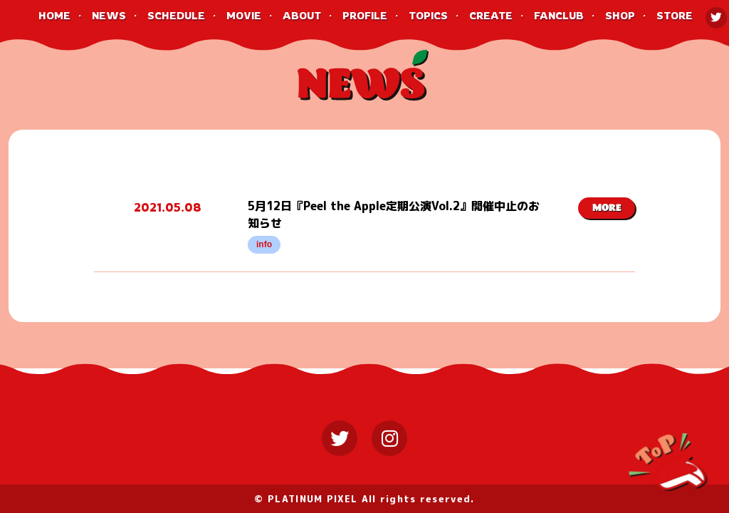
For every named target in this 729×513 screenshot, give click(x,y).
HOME (54, 15)
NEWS (109, 15)
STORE (674, 15)
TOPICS (428, 15)
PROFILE (364, 15)
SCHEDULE (176, 15)
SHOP (620, 15)
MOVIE (243, 15)
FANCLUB (559, 15)
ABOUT (302, 15)
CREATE (491, 15)
